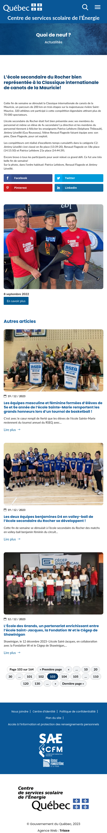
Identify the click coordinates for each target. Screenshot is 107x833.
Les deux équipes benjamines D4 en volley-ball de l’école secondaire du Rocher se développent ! (48, 518)
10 (86, 669)
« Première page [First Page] (51, 669)
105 (75, 676)
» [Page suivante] (55, 683)
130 (37, 683)
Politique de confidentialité (78, 711)
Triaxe (65, 830)
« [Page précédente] (68, 669)
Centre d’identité (44, 711)
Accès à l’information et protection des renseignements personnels (53, 724)
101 (29, 676)
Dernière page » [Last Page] (73, 683)
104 (64, 676)
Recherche (85, 7)
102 (41, 676)
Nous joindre (19, 711)
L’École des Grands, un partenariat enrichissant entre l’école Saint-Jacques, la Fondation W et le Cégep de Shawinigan (51, 630)
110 (95, 676)
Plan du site (53, 718)
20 (95, 669)
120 (26, 683)
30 (10, 676)
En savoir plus (16, 301)
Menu (98, 7)
